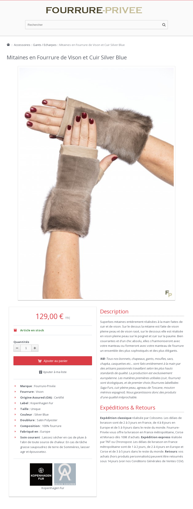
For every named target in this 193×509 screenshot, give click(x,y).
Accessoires (22, 45)
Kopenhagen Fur (53, 488)
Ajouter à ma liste (53, 372)
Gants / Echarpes (45, 45)
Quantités (21, 342)
